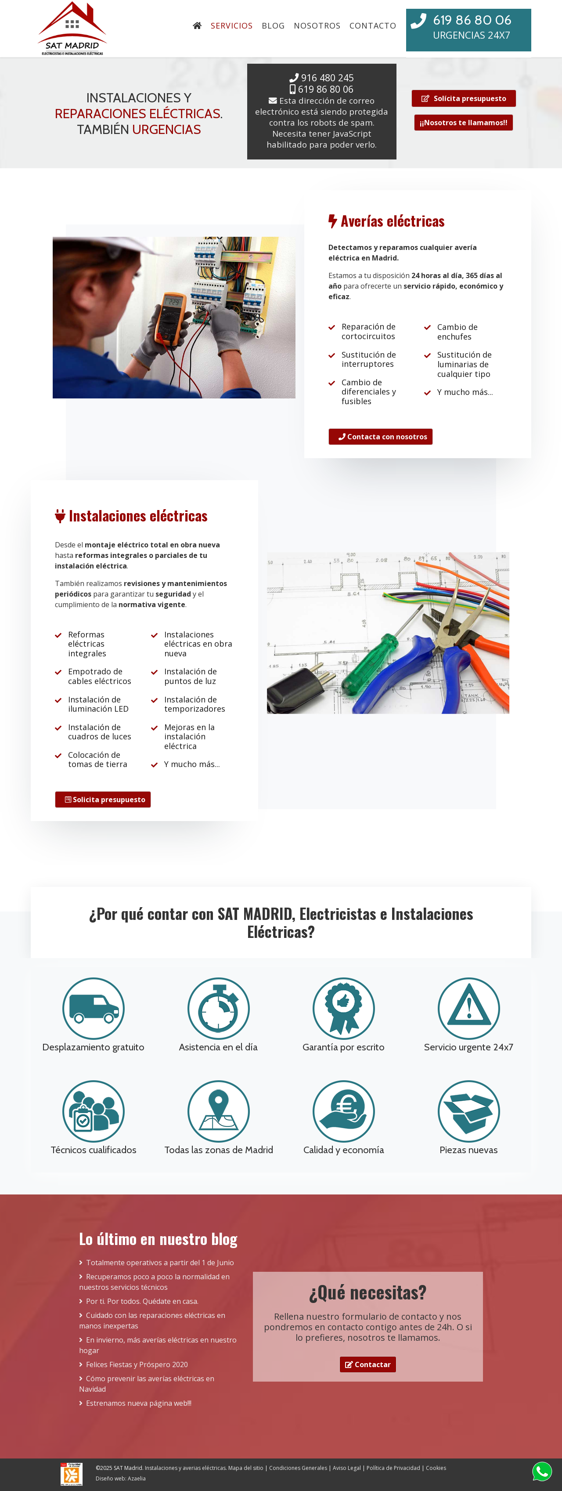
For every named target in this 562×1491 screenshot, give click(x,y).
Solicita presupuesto (105, 799)
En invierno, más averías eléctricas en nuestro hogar (158, 1345)
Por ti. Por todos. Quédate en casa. (142, 1301)
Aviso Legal (347, 1468)
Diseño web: (111, 1478)
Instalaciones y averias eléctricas (185, 1468)
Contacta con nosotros (383, 437)
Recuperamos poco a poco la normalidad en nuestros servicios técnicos (154, 1282)
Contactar (368, 1364)
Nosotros (317, 25)
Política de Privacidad (393, 1468)
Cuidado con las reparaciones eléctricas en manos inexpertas (152, 1320)
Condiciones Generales (298, 1468)
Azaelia (136, 1478)
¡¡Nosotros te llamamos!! (464, 122)
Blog (273, 25)
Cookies (436, 1468)
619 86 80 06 (472, 20)
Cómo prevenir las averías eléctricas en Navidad (146, 1384)
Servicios (232, 25)
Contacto (372, 25)
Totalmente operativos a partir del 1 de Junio (160, 1262)
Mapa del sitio (245, 1468)
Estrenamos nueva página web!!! (138, 1403)
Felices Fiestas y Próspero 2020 (137, 1364)
